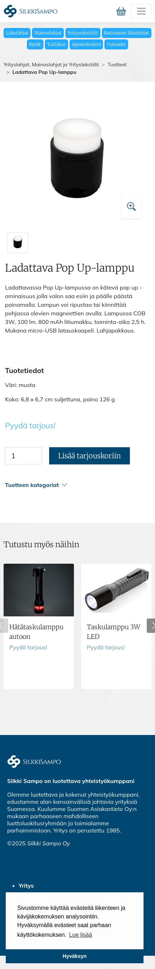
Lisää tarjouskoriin (89, 455)
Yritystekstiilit (82, 32)
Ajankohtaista (86, 44)
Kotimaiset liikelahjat (126, 32)
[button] (76, 485)
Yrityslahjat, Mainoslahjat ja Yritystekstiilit (51, 64)
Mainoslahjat (48, 32)
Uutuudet (116, 44)
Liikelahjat (17, 32)
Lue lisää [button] (80, 935)
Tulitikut (56, 44)
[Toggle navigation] (141, 11)
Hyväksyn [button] (74, 956)
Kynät (35, 44)
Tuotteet (117, 64)
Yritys (26, 885)
